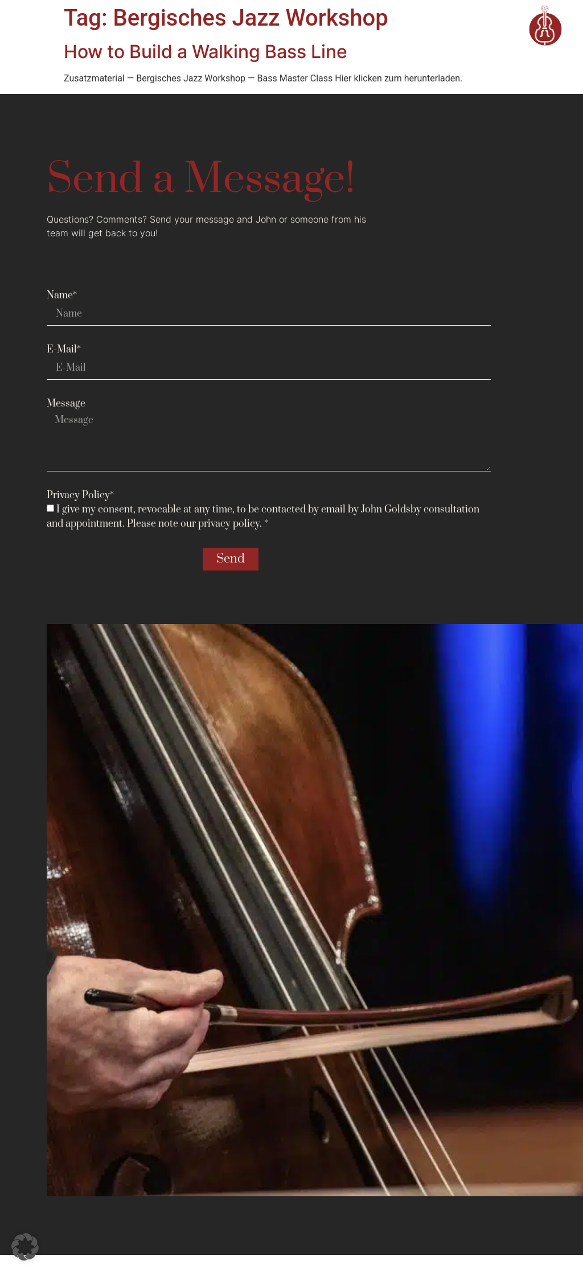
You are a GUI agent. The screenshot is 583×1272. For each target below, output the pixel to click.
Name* (62, 295)
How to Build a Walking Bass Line (205, 51)
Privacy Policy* (80, 495)
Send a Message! (201, 179)
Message (66, 403)
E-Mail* (64, 349)
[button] (25, 1247)
